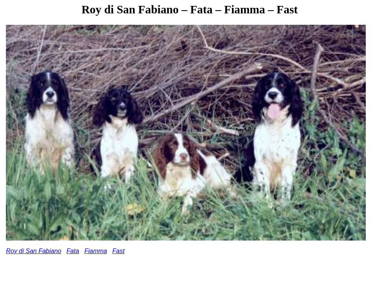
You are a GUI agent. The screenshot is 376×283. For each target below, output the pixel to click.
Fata (72, 251)
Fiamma (95, 251)
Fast (118, 251)
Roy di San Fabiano (33, 251)
